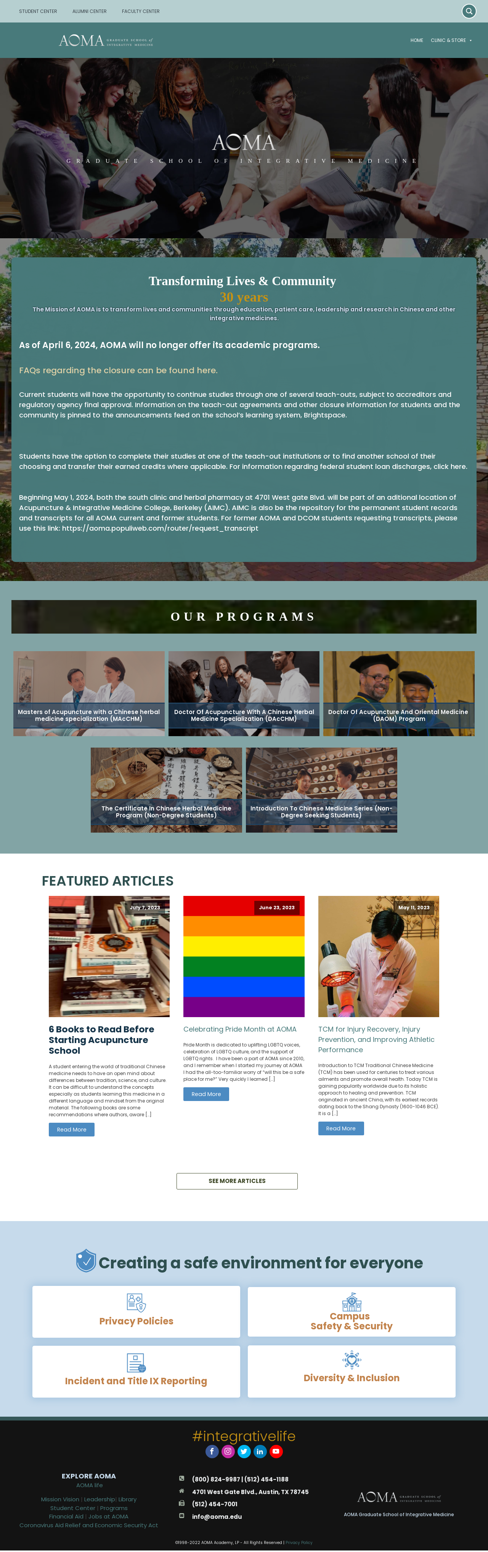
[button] (469, 40)
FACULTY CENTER (141, 11)
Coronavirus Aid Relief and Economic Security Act (88, 1527)
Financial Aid (67, 1518)
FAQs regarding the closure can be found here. (118, 370)
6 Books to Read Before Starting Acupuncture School (101, 1040)
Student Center (72, 1509)
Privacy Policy (299, 1544)
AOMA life (89, 1487)
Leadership (99, 1501)
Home (417, 40)
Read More (72, 1129)
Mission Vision (60, 1501)
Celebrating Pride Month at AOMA (240, 1029)
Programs (114, 1509)
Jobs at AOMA (108, 1518)
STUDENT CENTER (38, 11)
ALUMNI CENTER (89, 11)
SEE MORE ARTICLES (237, 1183)
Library (127, 1501)
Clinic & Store (452, 40)
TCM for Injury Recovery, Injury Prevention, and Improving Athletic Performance (376, 1039)
